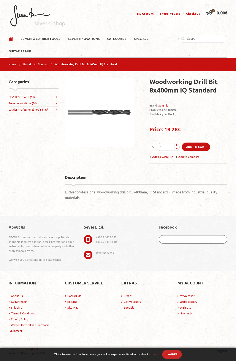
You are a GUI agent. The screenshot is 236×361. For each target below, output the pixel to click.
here (155, 354)
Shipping (16, 307)
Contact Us (74, 295)
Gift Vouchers (132, 301)
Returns (72, 301)
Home (12, 64)
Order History (188, 301)
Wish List (185, 307)
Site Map (73, 307)
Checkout (193, 13)
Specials (129, 307)
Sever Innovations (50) (23, 103)
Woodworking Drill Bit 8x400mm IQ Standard (86, 64)
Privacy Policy (19, 319)
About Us (17, 295)
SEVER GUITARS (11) (22, 97)
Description (75, 177)
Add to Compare (189, 156)
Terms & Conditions (23, 313)
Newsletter (187, 313)
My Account (145, 13)
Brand (27, 64)
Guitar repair (19, 301)
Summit (43, 64)
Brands (128, 295)
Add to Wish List (162, 156)
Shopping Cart (170, 13)
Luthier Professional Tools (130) (28, 109)
